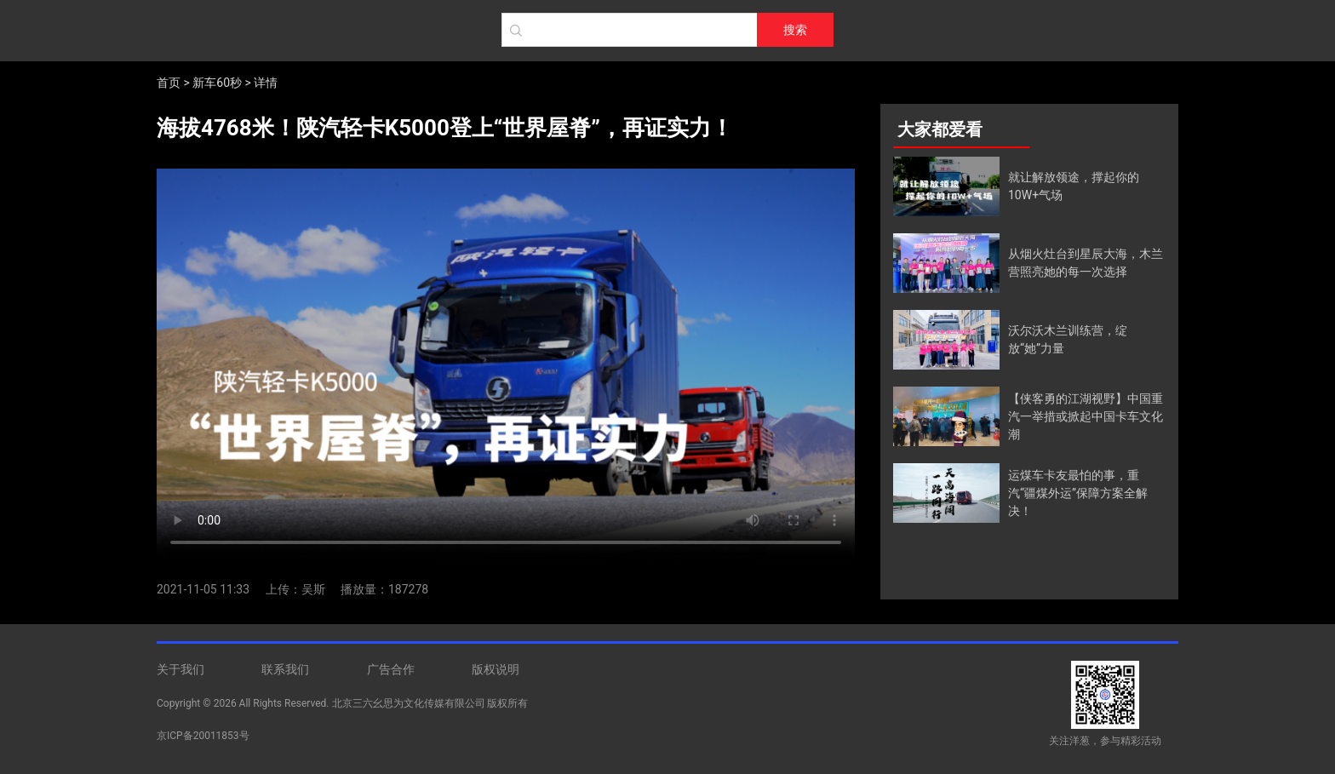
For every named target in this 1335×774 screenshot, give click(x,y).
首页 (168, 82)
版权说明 (495, 669)
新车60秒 (217, 82)
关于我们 (180, 669)
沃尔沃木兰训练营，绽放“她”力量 (1067, 339)
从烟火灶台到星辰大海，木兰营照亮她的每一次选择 (1085, 262)
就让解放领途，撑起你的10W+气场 (1073, 186)
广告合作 (391, 669)
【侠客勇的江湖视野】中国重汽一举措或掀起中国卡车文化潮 (1085, 416)
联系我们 (285, 669)
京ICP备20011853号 (203, 736)
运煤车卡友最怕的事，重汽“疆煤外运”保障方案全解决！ (1078, 493)
